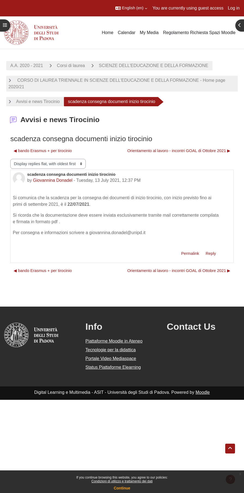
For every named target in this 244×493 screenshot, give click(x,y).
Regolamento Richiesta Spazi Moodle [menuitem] (199, 32)
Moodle (203, 392)
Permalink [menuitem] (190, 253)
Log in (234, 8)
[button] (131, 8)
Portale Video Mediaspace (110, 358)
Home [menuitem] (107, 32)
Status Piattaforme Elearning (113, 367)
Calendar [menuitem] (126, 32)
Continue (122, 488)
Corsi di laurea (71, 65)
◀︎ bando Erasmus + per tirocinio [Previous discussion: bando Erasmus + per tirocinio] (43, 151)
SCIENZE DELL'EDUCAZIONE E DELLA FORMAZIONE (153, 65)
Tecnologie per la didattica (110, 349)
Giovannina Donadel (52, 180)
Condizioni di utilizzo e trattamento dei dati (122, 481)
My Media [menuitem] (149, 32)
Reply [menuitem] (211, 253)
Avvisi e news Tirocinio (38, 101)
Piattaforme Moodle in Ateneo (114, 341)
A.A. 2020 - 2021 (26, 65)
